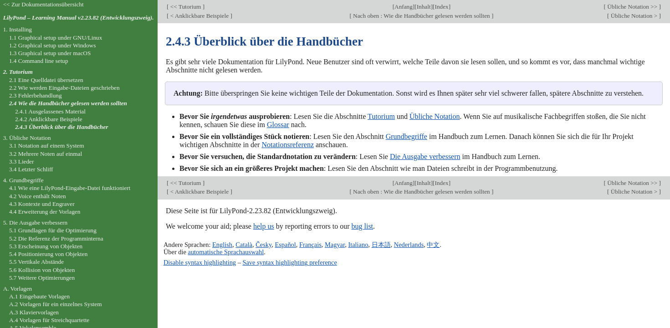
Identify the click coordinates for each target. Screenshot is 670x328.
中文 (433, 244)
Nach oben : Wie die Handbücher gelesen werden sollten (421, 15)
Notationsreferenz (287, 145)
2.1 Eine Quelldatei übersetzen (46, 80)
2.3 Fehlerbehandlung (35, 95)
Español (285, 244)
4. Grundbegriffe (23, 180)
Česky (263, 244)
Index (441, 6)
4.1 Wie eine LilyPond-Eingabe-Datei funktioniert (69, 187)
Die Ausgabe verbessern (425, 156)
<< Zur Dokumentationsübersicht (43, 4)
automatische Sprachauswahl (226, 252)
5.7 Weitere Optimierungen (42, 277)
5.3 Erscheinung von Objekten (45, 246)
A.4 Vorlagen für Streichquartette (49, 320)
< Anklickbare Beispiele (199, 15)
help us (263, 226)
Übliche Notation (434, 116)
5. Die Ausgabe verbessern (35, 222)
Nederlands (409, 244)
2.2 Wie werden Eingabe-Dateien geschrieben (64, 87)
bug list (362, 226)
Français (310, 244)
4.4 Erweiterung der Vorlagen (44, 211)
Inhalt (424, 6)
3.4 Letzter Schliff (31, 169)
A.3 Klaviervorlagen (34, 312)
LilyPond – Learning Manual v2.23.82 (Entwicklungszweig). (78, 17)
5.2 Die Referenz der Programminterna (56, 238)
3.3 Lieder (21, 161)
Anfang (403, 6)
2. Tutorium (18, 71)
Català (243, 244)
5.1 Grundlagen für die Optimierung (53, 230)
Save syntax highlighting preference (289, 262)
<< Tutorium (185, 6)
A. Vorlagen (17, 288)
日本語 (381, 244)
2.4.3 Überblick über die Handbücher (61, 126)
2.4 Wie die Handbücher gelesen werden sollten (68, 103)
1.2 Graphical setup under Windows (52, 45)
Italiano (358, 244)
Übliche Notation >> (632, 6)
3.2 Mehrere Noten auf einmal (45, 153)
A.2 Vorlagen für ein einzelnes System (55, 304)
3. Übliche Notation (27, 137)
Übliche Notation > (634, 15)
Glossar (278, 124)
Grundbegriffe (406, 136)
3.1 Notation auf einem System (46, 145)
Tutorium (381, 116)
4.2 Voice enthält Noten (37, 196)
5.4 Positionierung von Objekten (48, 254)
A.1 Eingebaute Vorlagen (39, 296)
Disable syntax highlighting (200, 262)
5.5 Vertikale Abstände (36, 261)
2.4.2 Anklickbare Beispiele (48, 119)
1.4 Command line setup (38, 60)
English (222, 244)
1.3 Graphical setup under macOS (50, 53)
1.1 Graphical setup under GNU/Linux (55, 37)
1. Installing (17, 29)
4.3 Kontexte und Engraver (42, 203)
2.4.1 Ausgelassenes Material (50, 111)
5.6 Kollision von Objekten (42, 269)
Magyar (335, 244)
